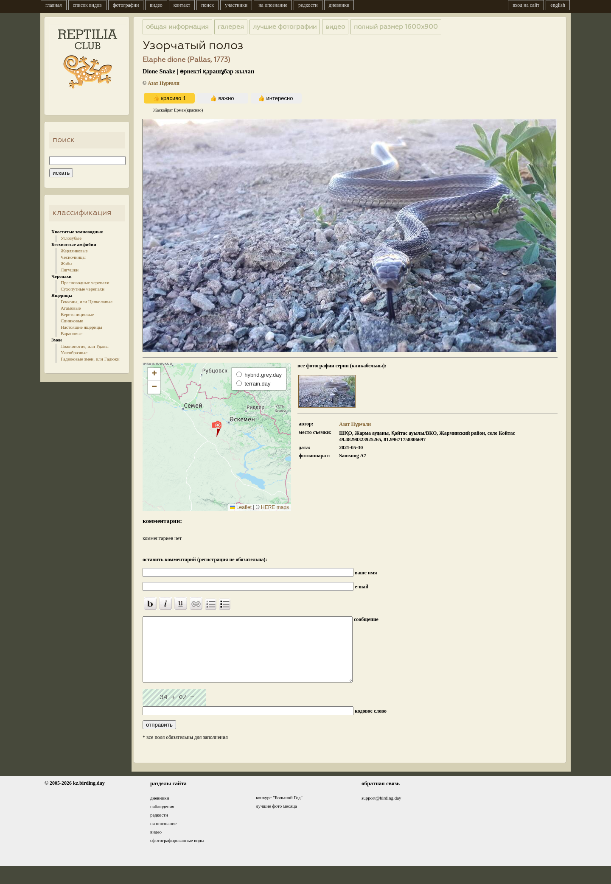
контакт (182, 5)
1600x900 (396, 27)
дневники (339, 5)
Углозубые (71, 238)
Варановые (71, 333)
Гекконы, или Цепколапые (86, 301)
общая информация (177, 27)
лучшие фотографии (285, 27)
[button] (216, 428)
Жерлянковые (74, 250)
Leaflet (241, 507)
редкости (308, 5)
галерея (231, 27)
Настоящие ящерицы (81, 327)
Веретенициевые (77, 314)
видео (156, 5)
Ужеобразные (74, 352)
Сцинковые (72, 320)
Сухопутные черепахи (82, 288)
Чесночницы (73, 257)
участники (236, 5)
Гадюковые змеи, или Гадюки (90, 358)
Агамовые (71, 308)
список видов (87, 5)
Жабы (66, 263)
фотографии (126, 5)
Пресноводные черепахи (85, 282)
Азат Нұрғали (163, 83)
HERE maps (275, 507)
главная (53, 5)
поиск (207, 5)
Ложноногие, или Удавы (85, 346)
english (557, 5)
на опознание (272, 5)
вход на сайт (526, 5)
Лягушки (69, 269)
